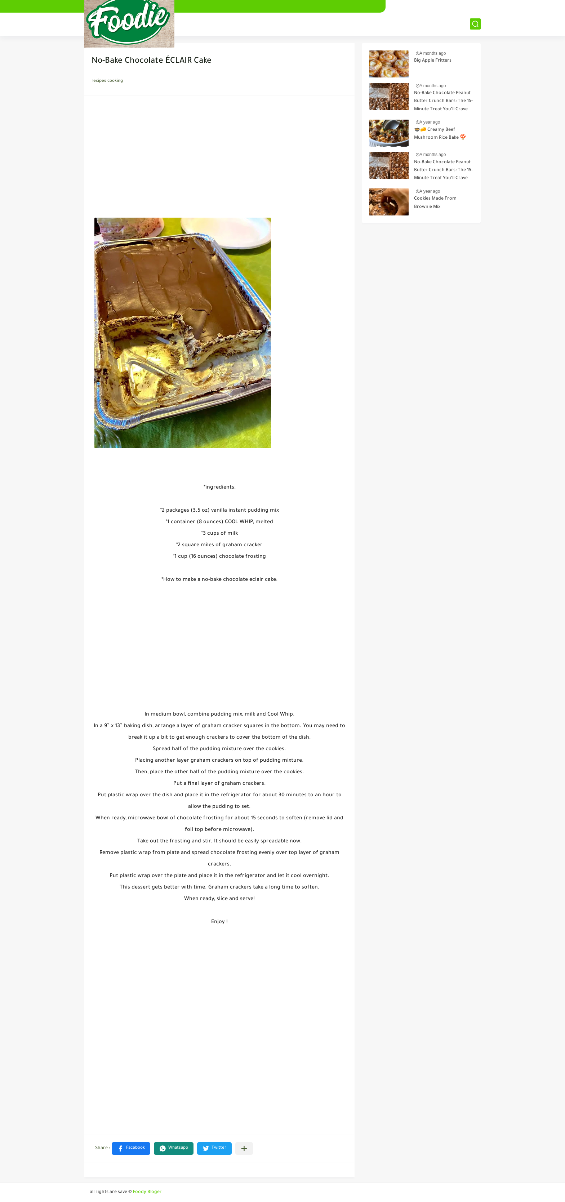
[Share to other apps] (244, 1148)
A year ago (429, 122)
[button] (131, 1148)
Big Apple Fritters (432, 60)
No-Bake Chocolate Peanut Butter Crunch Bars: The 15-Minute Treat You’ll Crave (443, 101)
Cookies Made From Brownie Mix (435, 202)
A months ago (432, 53)
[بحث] (475, 24)
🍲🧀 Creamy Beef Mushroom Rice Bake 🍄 (440, 134)
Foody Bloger (147, 1192)
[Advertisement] (219, 158)
